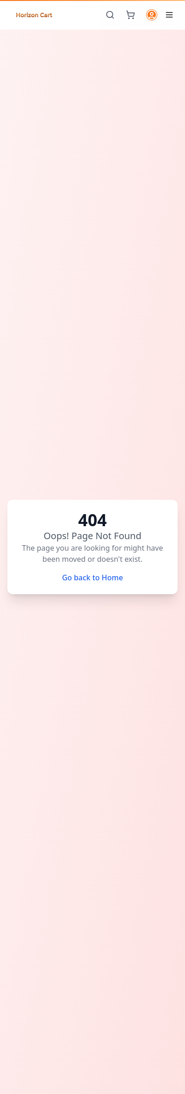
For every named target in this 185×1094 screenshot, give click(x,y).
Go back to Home (92, 577)
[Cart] (130, 14)
